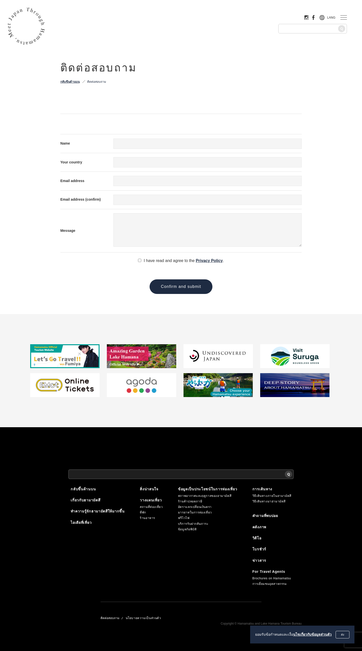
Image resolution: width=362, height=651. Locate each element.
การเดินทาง (262, 489)
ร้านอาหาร (147, 518)
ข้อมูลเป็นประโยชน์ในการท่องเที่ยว (207, 489)
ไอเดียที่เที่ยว (81, 522)
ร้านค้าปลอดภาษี (190, 501)
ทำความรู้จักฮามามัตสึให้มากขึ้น (98, 511)
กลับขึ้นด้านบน (70, 81)
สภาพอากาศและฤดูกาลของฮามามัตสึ (204, 495)
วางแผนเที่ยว (151, 500)
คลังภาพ (259, 527)
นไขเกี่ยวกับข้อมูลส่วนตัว (312, 634)
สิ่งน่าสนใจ (149, 489)
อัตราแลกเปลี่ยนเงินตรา (195, 506)
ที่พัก (143, 512)
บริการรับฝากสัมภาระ (193, 523)
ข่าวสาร (259, 560)
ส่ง (342, 634)
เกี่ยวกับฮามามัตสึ (85, 500)
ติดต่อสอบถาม (96, 81)
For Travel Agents (268, 571)
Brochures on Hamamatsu (271, 578)
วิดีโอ (256, 538)
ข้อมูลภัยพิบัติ (187, 529)
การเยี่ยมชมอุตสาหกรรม (269, 584)
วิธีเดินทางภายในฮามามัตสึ (271, 495)
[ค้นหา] (341, 28)
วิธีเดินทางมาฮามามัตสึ (269, 501)
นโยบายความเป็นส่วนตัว (143, 618)
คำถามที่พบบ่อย (265, 516)
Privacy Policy (209, 260)
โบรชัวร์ (259, 549)
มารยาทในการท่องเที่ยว (195, 512)
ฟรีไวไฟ (184, 518)
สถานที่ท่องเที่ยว (151, 506)
